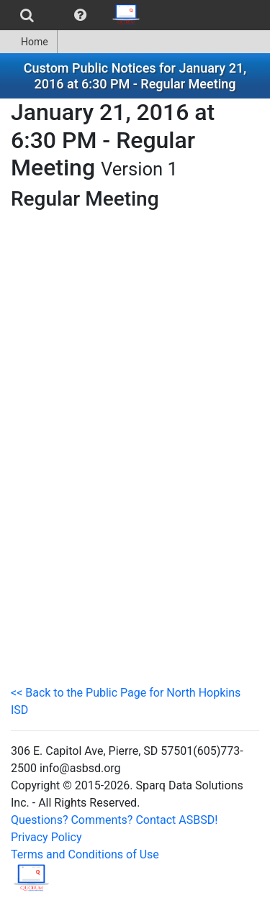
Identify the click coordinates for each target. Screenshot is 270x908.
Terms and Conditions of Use (85, 854)
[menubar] (74, 15)
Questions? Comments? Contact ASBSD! (114, 820)
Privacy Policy (46, 837)
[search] (27, 15)
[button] (80, 15)
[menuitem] (27, 15)
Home (28, 41)
